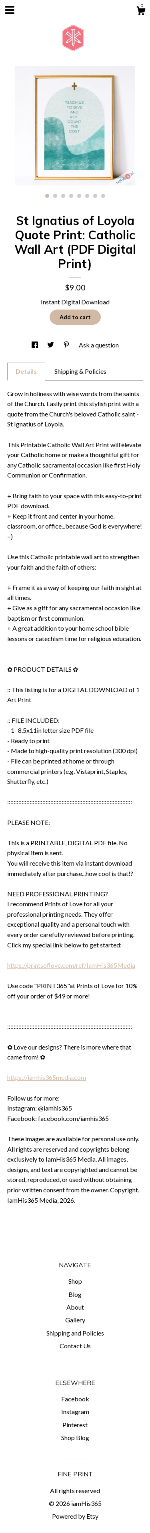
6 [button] (87, 196)
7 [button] (95, 196)
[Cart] (140, 12)
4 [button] (71, 196)
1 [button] (47, 196)
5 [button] (79, 196)
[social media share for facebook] (35, 345)
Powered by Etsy (75, 1516)
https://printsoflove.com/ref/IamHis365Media (71, 965)
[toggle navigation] (9, 10)
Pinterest (75, 1424)
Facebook (75, 1399)
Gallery (75, 1320)
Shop (75, 1281)
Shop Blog (75, 1437)
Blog (75, 1294)
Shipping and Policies (75, 1333)
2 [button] (55, 196)
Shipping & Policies (80, 371)
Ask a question (99, 345)
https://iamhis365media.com (46, 1077)
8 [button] (103, 196)
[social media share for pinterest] (67, 345)
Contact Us (75, 1346)
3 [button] (63, 196)
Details (26, 371)
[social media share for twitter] (51, 345)
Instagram (75, 1411)
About (75, 1307)
